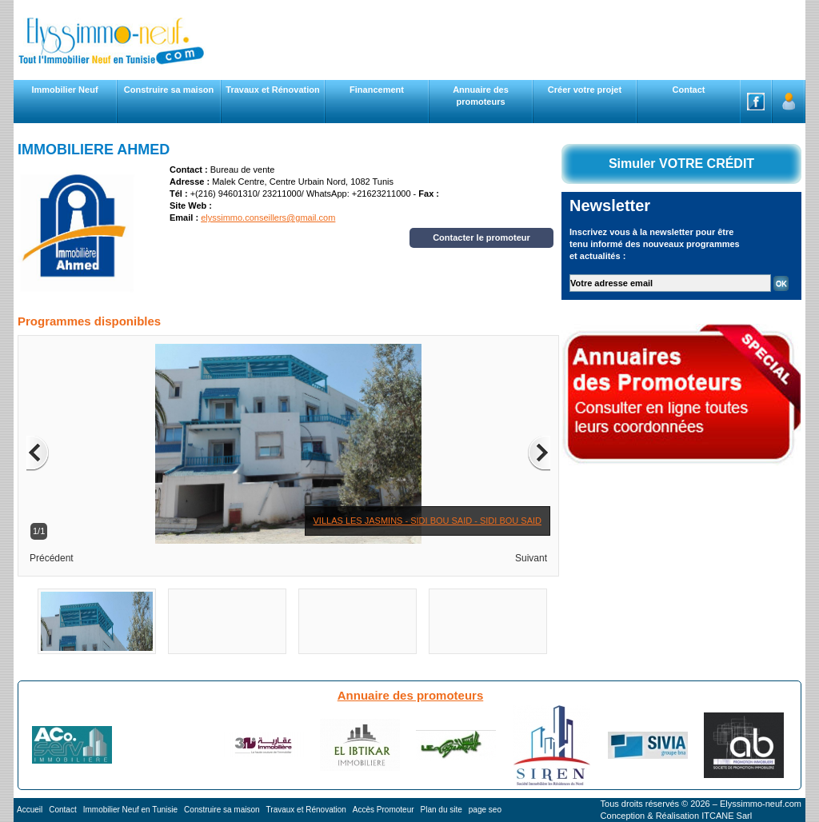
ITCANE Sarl (726, 815)
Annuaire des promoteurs (411, 695)
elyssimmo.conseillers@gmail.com (268, 217)
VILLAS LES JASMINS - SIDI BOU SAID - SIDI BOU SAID (427, 520)
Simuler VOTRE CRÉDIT (681, 163)
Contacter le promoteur (481, 237)
